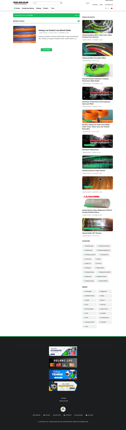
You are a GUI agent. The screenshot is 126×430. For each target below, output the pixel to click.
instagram (79, 415)
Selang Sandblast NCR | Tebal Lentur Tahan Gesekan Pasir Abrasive (97, 36)
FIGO (86, 304)
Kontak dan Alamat (28, 8)
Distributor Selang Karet (90, 150)
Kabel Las (88, 263)
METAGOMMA (89, 309)
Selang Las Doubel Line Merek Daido (54, 30)
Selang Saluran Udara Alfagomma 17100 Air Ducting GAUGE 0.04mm (97, 211)
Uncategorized (89, 145)
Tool (52, 8)
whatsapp (57, 415)
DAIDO (87, 300)
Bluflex (102, 295)
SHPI (86, 317)
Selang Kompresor (90, 166)
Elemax (103, 300)
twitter (47, 415)
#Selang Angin (89, 246)
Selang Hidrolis (103, 281)
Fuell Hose (88, 259)
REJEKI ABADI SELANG (56, 421)
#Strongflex (88, 291)
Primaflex (103, 313)
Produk (45, 8)
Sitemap (95, 4)
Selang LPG (88, 120)
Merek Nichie (104, 309)
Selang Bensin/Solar (104, 272)
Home (17, 8)
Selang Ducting (89, 281)
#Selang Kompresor (104, 246)
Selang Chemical (101, 276)
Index (101, 4)
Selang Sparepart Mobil (92, 228)
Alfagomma (104, 291)
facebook (37, 415)
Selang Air (88, 267)
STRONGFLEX (105, 317)
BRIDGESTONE (89, 295)
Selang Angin (100, 267)
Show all (76, 15)
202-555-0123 (108, 4)
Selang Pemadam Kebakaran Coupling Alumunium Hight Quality (95, 80)
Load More (46, 49)
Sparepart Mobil (89, 322)
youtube (90, 415)
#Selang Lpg (88, 186)
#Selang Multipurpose (104, 250)
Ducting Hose (89, 205)
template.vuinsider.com (80, 421)
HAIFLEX (103, 304)
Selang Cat (88, 276)
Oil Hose (98, 263)
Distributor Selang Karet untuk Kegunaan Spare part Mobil (96, 103)
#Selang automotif (90, 254)
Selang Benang (89, 272)
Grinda (99, 259)
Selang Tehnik (53, 32)
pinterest (68, 415)
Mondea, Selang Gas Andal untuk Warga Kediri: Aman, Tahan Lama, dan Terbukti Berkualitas (96, 127)
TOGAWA (103, 322)
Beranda (63, 398)
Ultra (86, 326)
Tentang (38, 8)
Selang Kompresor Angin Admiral (93, 170)
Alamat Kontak (63, 401)
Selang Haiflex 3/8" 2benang (91, 233)
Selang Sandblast (90, 30)
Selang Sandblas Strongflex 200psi (94, 58)
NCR (86, 313)
